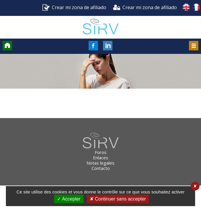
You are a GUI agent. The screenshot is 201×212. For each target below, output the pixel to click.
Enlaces (100, 157)
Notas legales (100, 162)
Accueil (7, 45)
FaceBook (93, 45)
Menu (193, 45)
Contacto (101, 168)
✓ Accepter (69, 198)
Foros (101, 152)
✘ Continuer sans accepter (118, 198)
